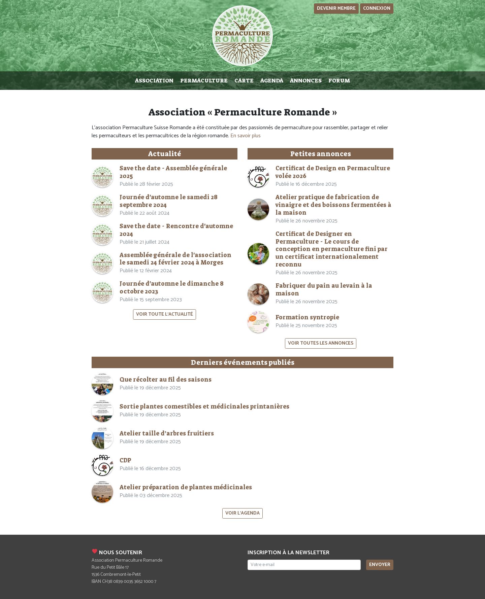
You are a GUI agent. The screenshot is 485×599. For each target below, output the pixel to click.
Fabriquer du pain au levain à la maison (324, 289)
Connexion (376, 8)
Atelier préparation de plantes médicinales (186, 487)
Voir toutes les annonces (320, 343)
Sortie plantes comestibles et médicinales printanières (204, 407)
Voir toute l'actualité (164, 314)
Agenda (271, 80)
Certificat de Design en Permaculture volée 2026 (333, 172)
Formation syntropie (307, 317)
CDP (125, 460)
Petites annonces (320, 153)
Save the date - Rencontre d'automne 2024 (176, 230)
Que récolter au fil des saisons (166, 380)
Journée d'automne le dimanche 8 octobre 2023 (172, 287)
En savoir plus (245, 135)
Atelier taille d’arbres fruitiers (167, 433)
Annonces (306, 80)
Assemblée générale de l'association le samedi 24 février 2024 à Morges (175, 259)
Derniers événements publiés (242, 362)
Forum (339, 80)
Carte (244, 80)
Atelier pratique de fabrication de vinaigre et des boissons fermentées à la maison (333, 205)
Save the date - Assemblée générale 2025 (173, 172)
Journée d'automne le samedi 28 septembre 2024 (169, 201)
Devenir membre (336, 8)
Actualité (164, 153)
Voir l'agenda (242, 513)
